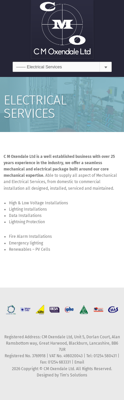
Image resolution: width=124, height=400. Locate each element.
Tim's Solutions (73, 375)
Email (79, 362)
